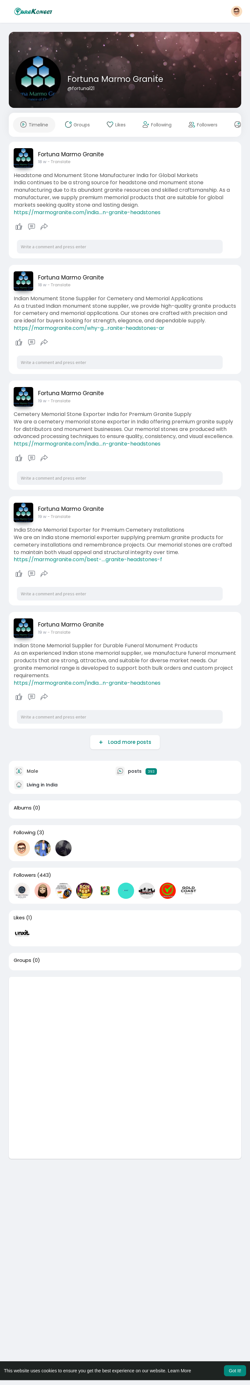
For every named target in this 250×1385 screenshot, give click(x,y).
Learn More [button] (179, 1370)
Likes (19, 917)
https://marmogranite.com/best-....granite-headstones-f (88, 559)
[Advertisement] (125, 1022)
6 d (41, 162)
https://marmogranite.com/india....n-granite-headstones (87, 212)
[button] (236, 11)
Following (24, 832)
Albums (23, 807)
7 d (41, 401)
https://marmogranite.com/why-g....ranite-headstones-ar (89, 328)
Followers (25, 875)
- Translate (57, 162)
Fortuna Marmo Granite (115, 79)
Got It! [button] (235, 1370)
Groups (22, 960)
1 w (41, 632)
